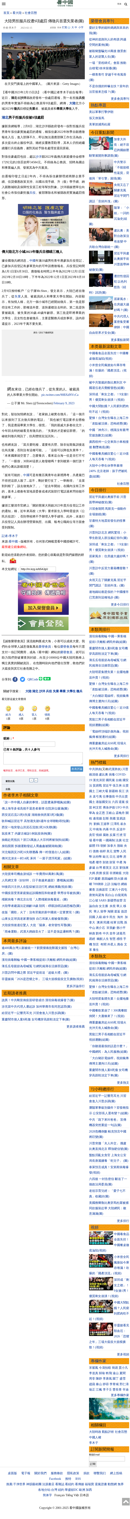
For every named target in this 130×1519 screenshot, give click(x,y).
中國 (32, 260)
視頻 (95, 1227)
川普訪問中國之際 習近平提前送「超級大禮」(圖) (35, 974)
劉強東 (124, 867)
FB (98, 845)
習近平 (107, 785)
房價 (99, 873)
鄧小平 (121, 928)
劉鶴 (97, 824)
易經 (92, 939)
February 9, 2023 (63, 403)
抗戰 (120, 922)
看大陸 (17, 13)
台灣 (99, 867)
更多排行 (123, 1221)
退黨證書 (101, 1484)
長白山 (109, 895)
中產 (119, 862)
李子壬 (107, 1389)
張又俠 (117, 785)
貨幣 (116, 851)
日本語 (84, 1495)
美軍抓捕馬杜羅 (99, 124)
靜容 (106, 1384)
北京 (116, 867)
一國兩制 (109, 840)
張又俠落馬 (96, 118)
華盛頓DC (71, 1489)
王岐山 (110, 813)
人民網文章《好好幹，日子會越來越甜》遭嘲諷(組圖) (38, 882)
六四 (115, 802)
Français (60, 1495)
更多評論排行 (76, 988)
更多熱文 (123, 1082)
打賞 (64, 27)
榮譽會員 (45, 646)
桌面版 (12, 1473)
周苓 (92, 1378)
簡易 (115, 1367)
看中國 (13, 541)
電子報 (25, 1473)
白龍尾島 (121, 895)
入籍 (99, 917)
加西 (89, 1489)
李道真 (93, 1373)
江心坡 (93, 900)
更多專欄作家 (120, 1395)
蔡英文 (107, 867)
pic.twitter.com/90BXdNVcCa (60, 394)
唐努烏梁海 (96, 895)
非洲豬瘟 (116, 873)
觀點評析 (108, 1431)
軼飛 (109, 1373)
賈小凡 (123, 1367)
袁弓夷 (97, 796)
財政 (106, 862)
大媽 (92, 873)
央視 (113, 906)
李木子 (93, 1442)
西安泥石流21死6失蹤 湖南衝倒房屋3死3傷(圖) (33, 816)
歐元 (106, 856)
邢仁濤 (124, 1384)
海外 (120, 917)
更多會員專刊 (120, 98)
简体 (119, 4)
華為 (92, 813)
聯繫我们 (100, 1473)
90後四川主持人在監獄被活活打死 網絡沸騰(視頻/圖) (37, 888)
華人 (119, 906)
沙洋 (39, 156)
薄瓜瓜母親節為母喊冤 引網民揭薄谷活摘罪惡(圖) (35, 968)
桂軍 (113, 922)
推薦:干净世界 (15, 1484)
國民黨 (110, 780)
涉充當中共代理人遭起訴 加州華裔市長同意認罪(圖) (37, 1008)
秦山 (99, 1384)
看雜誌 (59, 1484)
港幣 (119, 856)
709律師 (98, 884)
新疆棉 (113, 791)
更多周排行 (121, 756)
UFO (119, 807)
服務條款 (57, 1473)
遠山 (116, 1373)
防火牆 (118, 878)
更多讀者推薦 (76, 1028)
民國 (106, 922)
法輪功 (115, 884)
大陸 (72, 103)
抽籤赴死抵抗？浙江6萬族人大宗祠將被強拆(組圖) (35, 841)
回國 (92, 917)
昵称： (8, 738)
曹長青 (117, 1389)
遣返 (117, 911)
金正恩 (100, 813)
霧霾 (97, 878)
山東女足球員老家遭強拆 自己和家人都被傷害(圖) (35, 920)
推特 (68, 1478)
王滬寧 (105, 824)
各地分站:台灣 (47, 1489)
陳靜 (99, 1378)
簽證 (124, 911)
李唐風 (107, 1378)
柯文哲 (97, 807)
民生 (113, 917)
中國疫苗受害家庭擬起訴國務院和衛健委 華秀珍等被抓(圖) (41, 895)
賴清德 (93, 774)
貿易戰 (97, 785)
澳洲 (100, 922)
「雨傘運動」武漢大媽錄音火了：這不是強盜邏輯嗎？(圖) (41, 933)
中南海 (97, 829)
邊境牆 (97, 818)
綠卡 (106, 917)
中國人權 (95, 1437)
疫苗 (106, 873)
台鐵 (119, 780)
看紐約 (69, 1484)
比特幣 (97, 856)
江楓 (99, 1389)
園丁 (116, 1378)
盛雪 (123, 1378)
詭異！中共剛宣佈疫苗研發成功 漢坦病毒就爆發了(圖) (38, 1002)
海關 (110, 911)
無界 (121, 1484)
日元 (113, 856)
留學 (103, 911)
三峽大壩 (102, 791)
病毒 (112, 774)
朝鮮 (103, 845)
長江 (122, 791)
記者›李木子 (10, 536)
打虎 (119, 835)
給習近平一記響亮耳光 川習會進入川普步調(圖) (34, 1015)
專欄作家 (98, 1361)
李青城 (114, 1384)
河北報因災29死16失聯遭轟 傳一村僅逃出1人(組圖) (36, 854)
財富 (113, 862)
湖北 (5, 117)
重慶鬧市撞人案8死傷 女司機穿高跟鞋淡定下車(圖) (36, 1021)
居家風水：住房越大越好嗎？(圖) (121, 304)
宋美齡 (111, 928)
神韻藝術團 (33, 1484)
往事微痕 (109, 796)
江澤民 (115, 824)
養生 (96, 949)
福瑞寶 (89, 1484)
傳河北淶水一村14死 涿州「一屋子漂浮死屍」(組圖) (37, 860)
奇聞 (103, 944)
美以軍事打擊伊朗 (101, 112)
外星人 (111, 944)
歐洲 (82, 1489)
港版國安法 (103, 802)
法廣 (119, 840)
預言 (96, 944)
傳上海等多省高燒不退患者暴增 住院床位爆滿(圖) (35, 810)
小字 (80, 27)
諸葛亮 (121, 933)
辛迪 (126, 1389)
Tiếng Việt (72, 1495)
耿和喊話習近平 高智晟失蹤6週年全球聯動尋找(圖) (36, 823)
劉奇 (99, 933)
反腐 (113, 835)
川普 (125, 769)
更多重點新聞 (120, 340)
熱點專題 (98, 105)
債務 (96, 851)
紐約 (61, 1489)
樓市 (99, 862)
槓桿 (103, 851)
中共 (126, 807)
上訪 (107, 884)
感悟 (119, 939)
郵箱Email (94, 1454)
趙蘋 (92, 1384)
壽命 (120, 944)
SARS (102, 900)
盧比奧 (103, 774)
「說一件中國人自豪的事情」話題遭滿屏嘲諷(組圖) (36, 804)
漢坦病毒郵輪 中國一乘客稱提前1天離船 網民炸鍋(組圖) (39, 961)
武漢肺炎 (114, 769)
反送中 (121, 829)
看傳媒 (79, 1484)
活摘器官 (102, 889)
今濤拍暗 (105, 1367)
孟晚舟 (120, 813)
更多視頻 (123, 1354)
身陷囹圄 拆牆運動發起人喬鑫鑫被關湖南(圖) (32, 848)
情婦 (99, 835)
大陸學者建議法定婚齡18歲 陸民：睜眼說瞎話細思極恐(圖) (41, 908)
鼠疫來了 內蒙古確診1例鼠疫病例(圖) (27, 835)
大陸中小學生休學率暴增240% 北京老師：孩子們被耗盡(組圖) (108, 471)
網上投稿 (116, 1473)
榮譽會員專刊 (102, 21)
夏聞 (123, 1373)
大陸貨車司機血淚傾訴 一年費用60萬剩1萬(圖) (33, 876)
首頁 (6, 13)
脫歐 (120, 845)
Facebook (55, 1478)
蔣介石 (101, 928)
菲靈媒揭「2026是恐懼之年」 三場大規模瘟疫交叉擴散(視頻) (43, 981)
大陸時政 (95, 1431)
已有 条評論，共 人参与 (21, 749)
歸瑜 (102, 1373)
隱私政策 (73, 1473)
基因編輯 (107, 878)
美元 (109, 851)
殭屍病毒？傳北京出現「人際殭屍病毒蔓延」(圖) (35, 901)
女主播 (104, 906)
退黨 (122, 802)
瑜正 (92, 1389)
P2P (91, 878)
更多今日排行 (120, 604)
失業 (18, 296)
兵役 (32, 192)
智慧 (113, 939)
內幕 (106, 829)
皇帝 (113, 933)
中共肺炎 (95, 769)
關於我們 (40, 1473)
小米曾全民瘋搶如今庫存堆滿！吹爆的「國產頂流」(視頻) (108, 370)
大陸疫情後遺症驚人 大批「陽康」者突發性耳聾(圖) (37, 927)
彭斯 (106, 818)
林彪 (92, 933)
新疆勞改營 (115, 900)
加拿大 (111, 845)
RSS (78, 1478)
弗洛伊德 (109, 807)
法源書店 (48, 1484)
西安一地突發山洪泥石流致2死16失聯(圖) (29, 829)
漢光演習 (99, 780)
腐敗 (106, 835)
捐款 (86, 1473)
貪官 (92, 835)
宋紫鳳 (93, 1367)
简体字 (47, 1495)
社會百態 (31, 13)
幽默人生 (103, 939)
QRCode (33, 679)
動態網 (112, 1484)
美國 (113, 818)
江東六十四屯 (118, 889)
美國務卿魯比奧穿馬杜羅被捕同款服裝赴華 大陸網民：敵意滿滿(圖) (109, 1208)
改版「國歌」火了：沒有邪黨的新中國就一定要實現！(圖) (41, 914)
